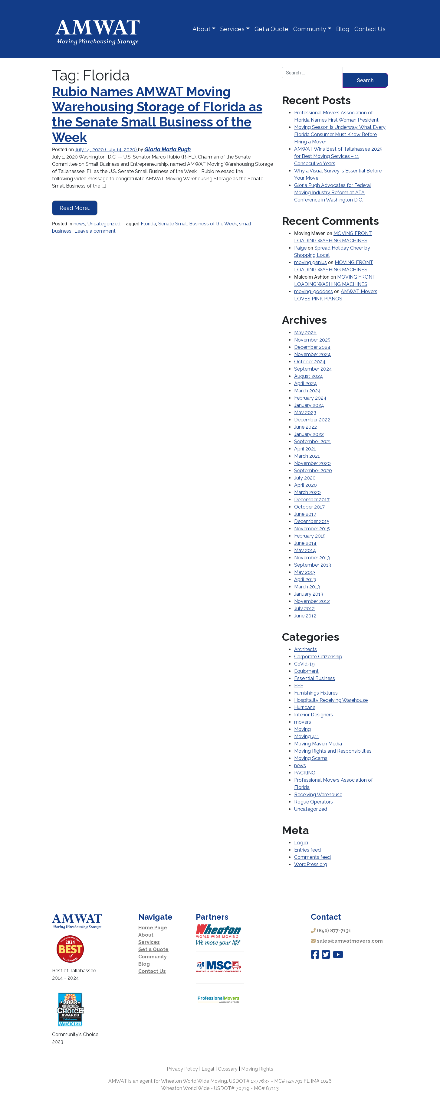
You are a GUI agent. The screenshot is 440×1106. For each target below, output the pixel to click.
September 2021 (312, 441)
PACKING (304, 773)
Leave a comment (95, 231)
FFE (298, 686)
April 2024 (305, 383)
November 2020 (312, 463)
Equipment (306, 671)
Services (232, 29)
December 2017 (312, 499)
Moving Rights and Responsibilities (333, 751)
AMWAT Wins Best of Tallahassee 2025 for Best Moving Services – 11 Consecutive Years (338, 156)
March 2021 (307, 456)
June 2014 (305, 543)
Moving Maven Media (318, 744)
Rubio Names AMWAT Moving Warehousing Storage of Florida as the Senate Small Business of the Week (157, 114)
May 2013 (305, 572)
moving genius (310, 262)
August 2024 (308, 376)
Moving (302, 729)
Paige (300, 248)
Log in (301, 843)
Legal (208, 1069)
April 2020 (305, 485)
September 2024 (313, 369)
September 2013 (312, 565)
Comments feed (312, 857)
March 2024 (307, 391)
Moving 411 (306, 736)
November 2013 (312, 558)
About (201, 29)
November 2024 (312, 354)
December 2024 (312, 347)
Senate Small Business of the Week (197, 224)
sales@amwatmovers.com (350, 941)
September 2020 (313, 470)
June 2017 (305, 514)
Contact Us (370, 29)
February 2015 (310, 536)
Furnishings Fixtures (316, 693)
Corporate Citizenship (318, 656)
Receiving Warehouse (318, 794)
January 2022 (309, 434)
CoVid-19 (304, 664)
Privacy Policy (182, 1069)
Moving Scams (310, 758)
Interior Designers (313, 715)
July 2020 (305, 478)
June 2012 (305, 616)
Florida (148, 224)
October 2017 (309, 507)
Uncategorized (103, 224)
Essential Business (314, 678)
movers (302, 722)
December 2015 (312, 521)
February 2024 (310, 398)
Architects (305, 649)
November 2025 (312, 340)
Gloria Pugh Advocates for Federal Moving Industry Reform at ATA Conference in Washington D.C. (332, 192)
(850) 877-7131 (334, 931)
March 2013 (307, 587)
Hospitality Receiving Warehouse (331, 700)
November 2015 (312, 529)
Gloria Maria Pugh (167, 149)
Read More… (79, 207)
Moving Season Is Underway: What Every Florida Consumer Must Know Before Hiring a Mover (340, 134)
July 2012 (304, 608)
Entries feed (307, 850)
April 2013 (305, 579)
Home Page (152, 928)
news (79, 224)
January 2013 (308, 594)
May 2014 (305, 550)
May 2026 (305, 332)
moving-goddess (313, 291)
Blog (343, 29)
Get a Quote (271, 29)
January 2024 (309, 405)
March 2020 (307, 492)
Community (309, 29)
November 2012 (312, 601)
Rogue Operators (313, 802)
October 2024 (310, 362)
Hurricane (304, 707)
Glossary (228, 1069)
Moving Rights (257, 1069)
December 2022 (312, 420)
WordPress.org (310, 864)
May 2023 (305, 412)
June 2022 (305, 427)
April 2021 (305, 449)
